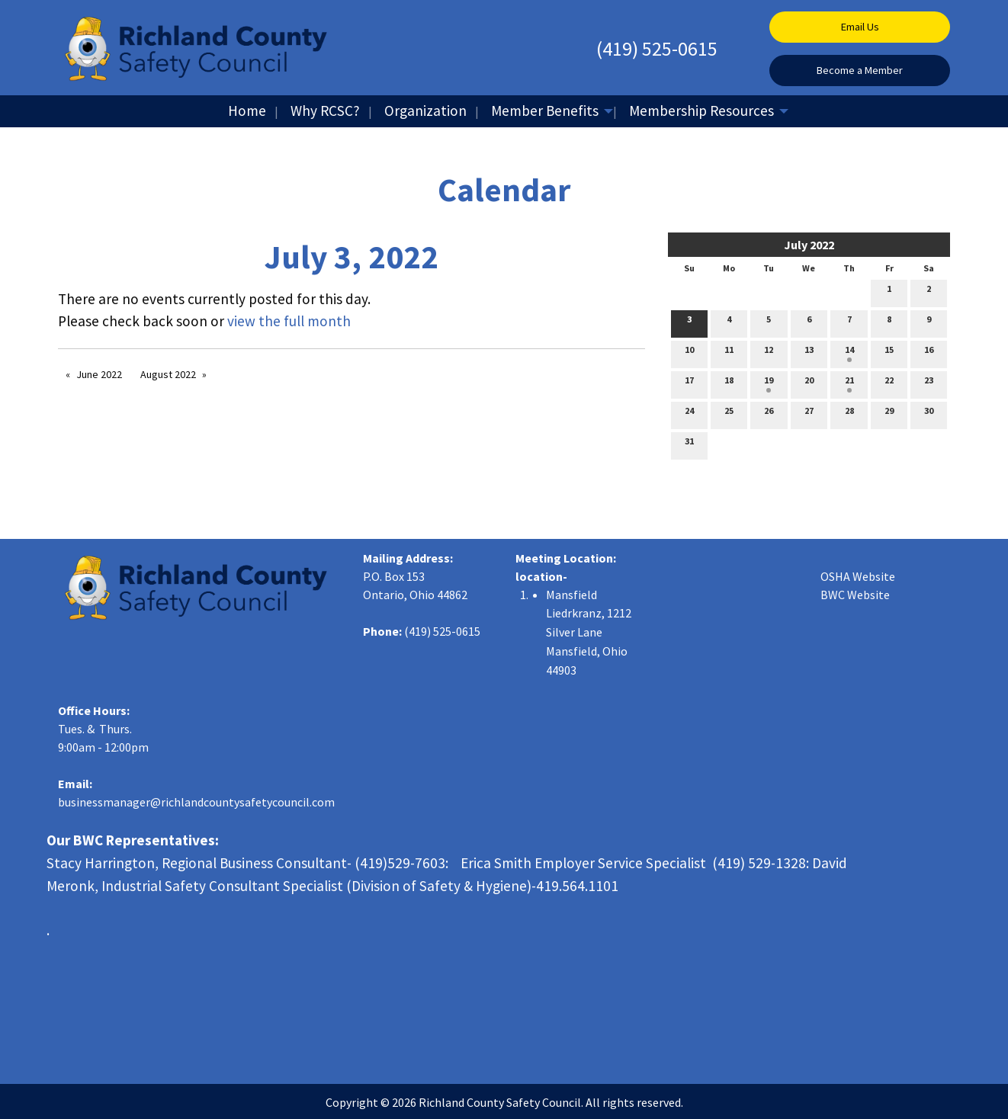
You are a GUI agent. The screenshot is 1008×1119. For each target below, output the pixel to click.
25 (729, 414)
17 (689, 383)
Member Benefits (545, 110)
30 (928, 414)
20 (809, 383)
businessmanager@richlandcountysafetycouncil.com (196, 802)
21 (849, 383)
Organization (425, 110)
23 (928, 383)
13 (809, 353)
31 (689, 444)
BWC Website (855, 594)
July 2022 (809, 244)
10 (689, 353)
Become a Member (860, 70)
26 (768, 414)
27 (809, 414)
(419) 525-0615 (656, 48)
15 (889, 353)
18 (729, 383)
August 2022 (168, 374)
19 (768, 383)
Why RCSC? (325, 110)
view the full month (289, 321)
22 (889, 383)
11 (729, 353)
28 (849, 414)
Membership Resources (701, 110)
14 (849, 353)
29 (889, 414)
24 (689, 414)
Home (247, 110)
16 (928, 353)
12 (768, 353)
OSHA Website (857, 576)
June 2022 (99, 374)
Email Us (860, 27)
